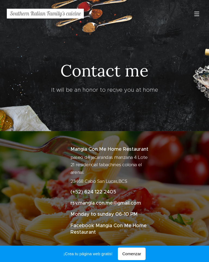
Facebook (82, 225)
